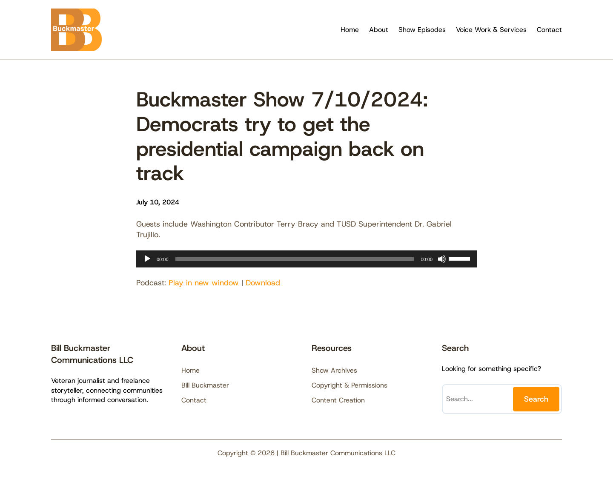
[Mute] (442, 259)
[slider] (294, 259)
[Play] (147, 259)
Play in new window (204, 283)
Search (536, 399)
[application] (306, 258)
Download (263, 283)
